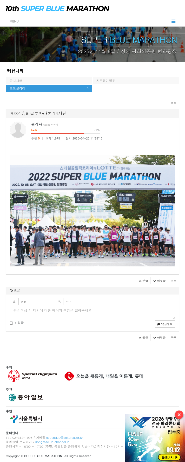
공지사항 (16, 80)
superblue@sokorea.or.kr (64, 437)
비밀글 (17, 323)
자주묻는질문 (105, 80)
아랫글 (159, 281)
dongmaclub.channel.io (52, 442)
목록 (174, 103)
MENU (92, 21)
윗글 (143, 281)
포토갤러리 (17, 88)
